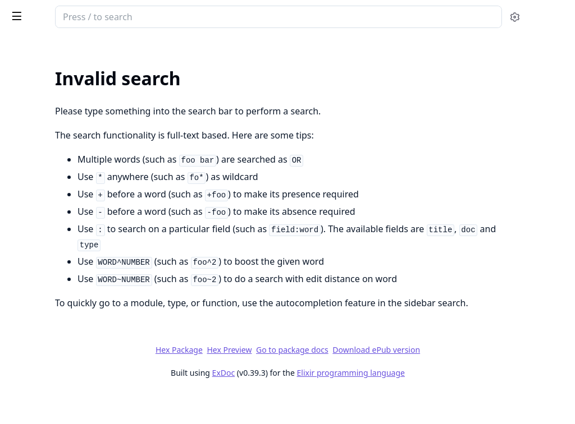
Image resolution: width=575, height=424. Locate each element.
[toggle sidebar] (153, 15)
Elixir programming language (435, 403)
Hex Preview (313, 380)
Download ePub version (460, 380)
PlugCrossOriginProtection (78, 17)
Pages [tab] (20, 59)
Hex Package (262, 380)
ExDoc (307, 403)
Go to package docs (376, 380)
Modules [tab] (67, 59)
